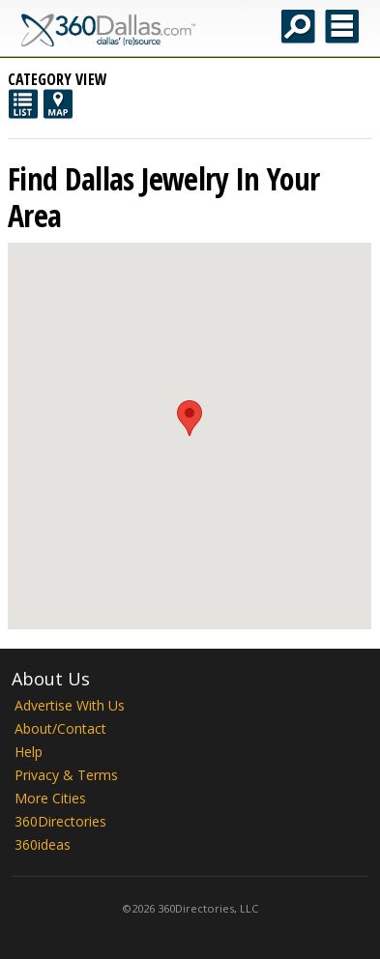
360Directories (60, 821)
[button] (189, 418)
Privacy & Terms (66, 775)
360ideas (43, 844)
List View (23, 104)
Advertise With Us (70, 705)
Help (29, 751)
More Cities (50, 798)
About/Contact (60, 728)
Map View (58, 104)
